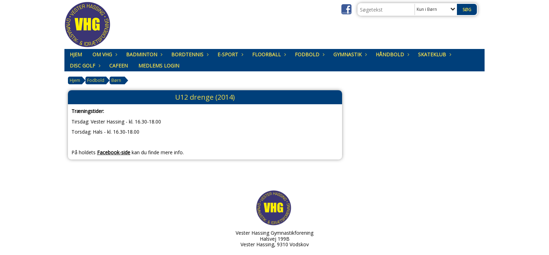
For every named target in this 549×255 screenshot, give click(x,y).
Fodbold (309, 54)
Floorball (268, 54)
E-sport (229, 54)
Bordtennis (189, 54)
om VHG (104, 54)
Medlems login (158, 65)
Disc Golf (84, 65)
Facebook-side (113, 152)
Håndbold (392, 54)
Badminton (143, 54)
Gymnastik (349, 54)
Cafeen (118, 65)
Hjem (76, 54)
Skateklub (434, 54)
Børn (116, 80)
